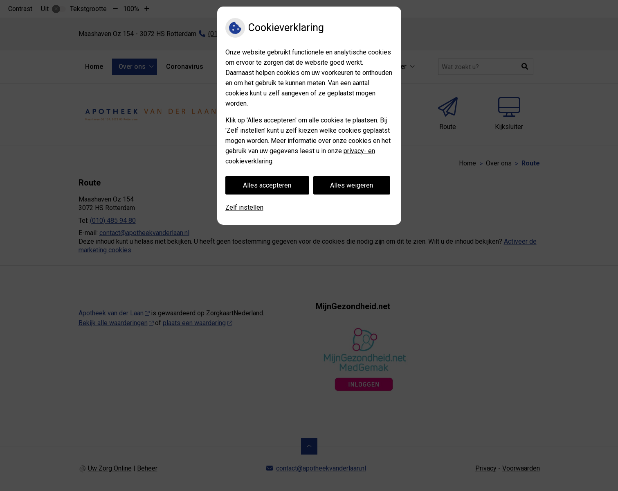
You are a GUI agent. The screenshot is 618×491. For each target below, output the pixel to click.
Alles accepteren (267, 185)
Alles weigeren (351, 185)
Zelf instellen (244, 207)
